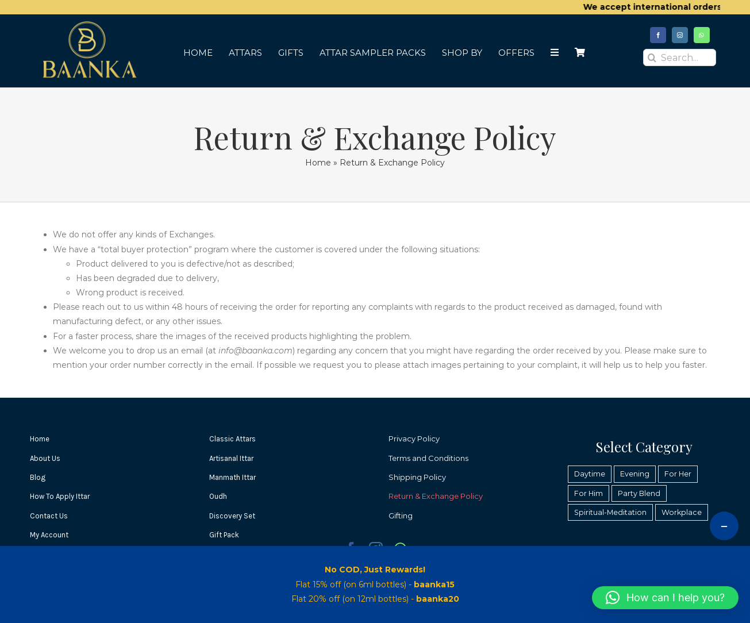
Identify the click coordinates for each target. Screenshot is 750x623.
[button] (665, 597)
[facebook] (658, 35)
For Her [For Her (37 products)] (677, 474)
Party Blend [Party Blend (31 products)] (639, 493)
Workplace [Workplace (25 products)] (681, 512)
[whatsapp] (702, 35)
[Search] (651, 57)
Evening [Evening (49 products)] (634, 474)
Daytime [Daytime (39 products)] (589, 474)
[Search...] (679, 57)
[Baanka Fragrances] (88, 24)
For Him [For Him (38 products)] (588, 493)
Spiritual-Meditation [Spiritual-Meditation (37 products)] (610, 512)
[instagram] (680, 35)
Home (318, 162)
